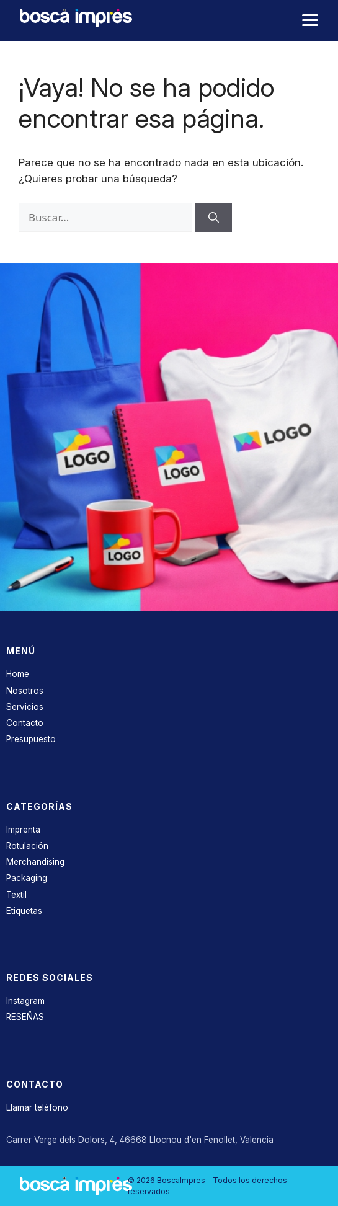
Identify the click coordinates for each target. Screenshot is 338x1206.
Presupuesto (31, 739)
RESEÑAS (25, 1017)
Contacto (24, 723)
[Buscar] (213, 218)
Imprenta (23, 830)
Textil (16, 895)
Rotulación (27, 846)
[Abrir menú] (310, 20)
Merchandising (35, 862)
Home (17, 674)
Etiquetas (24, 911)
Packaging (26, 878)
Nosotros (24, 691)
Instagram (25, 1001)
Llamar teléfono (37, 1107)
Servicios (24, 707)
